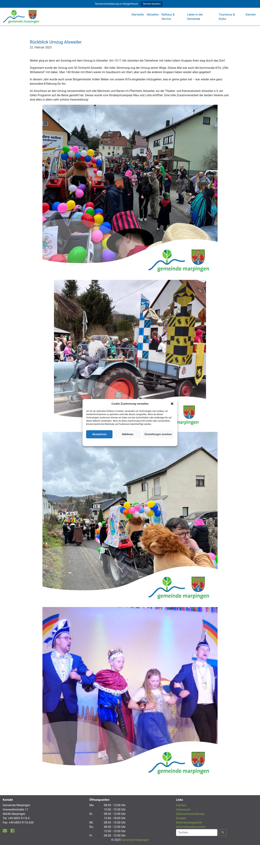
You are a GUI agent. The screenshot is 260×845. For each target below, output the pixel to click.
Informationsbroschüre (190, 827)
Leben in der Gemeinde (195, 17)
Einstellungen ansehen (158, 434)
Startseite (137, 14)
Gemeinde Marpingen (135, 840)
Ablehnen (127, 434)
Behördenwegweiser (189, 822)
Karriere (251, 14)
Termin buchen (152, 3)
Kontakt (181, 818)
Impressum (183, 809)
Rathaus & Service (167, 17)
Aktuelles (153, 14)
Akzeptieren (99, 434)
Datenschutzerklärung (130, 441)
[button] (172, 404)
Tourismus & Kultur (227, 17)
